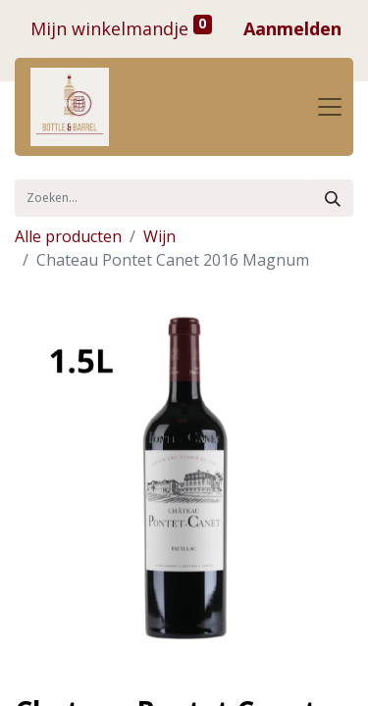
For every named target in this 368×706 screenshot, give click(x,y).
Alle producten (68, 236)
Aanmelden (292, 28)
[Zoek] (332, 198)
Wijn (159, 236)
